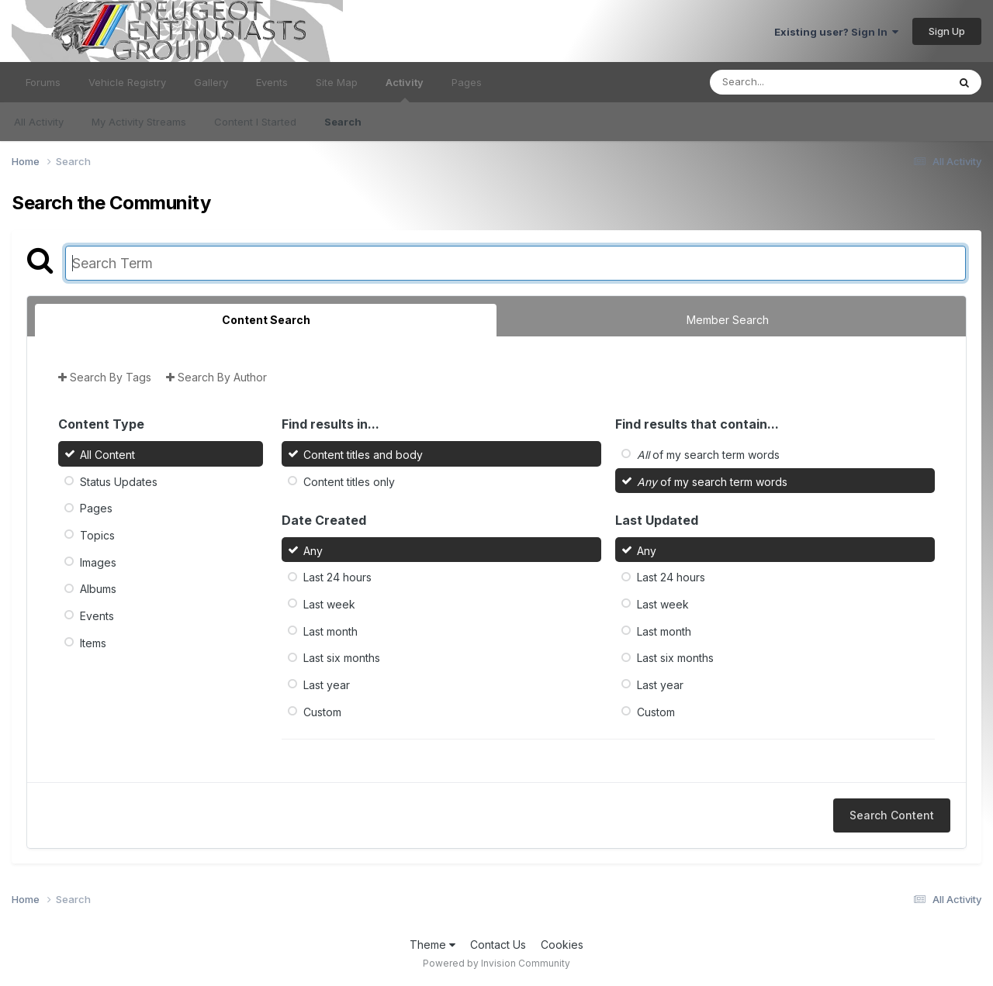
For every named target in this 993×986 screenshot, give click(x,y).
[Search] (786, 82)
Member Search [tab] (728, 319)
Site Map (337, 82)
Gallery (211, 82)
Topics (97, 535)
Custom (322, 711)
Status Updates (118, 481)
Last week (329, 604)
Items (93, 642)
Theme (432, 944)
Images (98, 561)
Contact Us (498, 944)
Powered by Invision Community (496, 963)
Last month (330, 630)
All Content (107, 454)
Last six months (341, 657)
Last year (326, 684)
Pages (467, 82)
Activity (405, 89)
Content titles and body (363, 454)
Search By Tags (104, 377)
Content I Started (255, 121)
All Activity (39, 121)
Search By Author (216, 377)
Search (343, 121)
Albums (98, 588)
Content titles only (349, 481)
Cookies (562, 944)
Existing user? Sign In (836, 32)
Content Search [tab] (266, 319)
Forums (43, 82)
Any (313, 550)
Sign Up (947, 31)
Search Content (891, 815)
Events (272, 82)
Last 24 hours (337, 577)
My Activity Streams (139, 121)
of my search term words (708, 454)
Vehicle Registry (127, 82)
